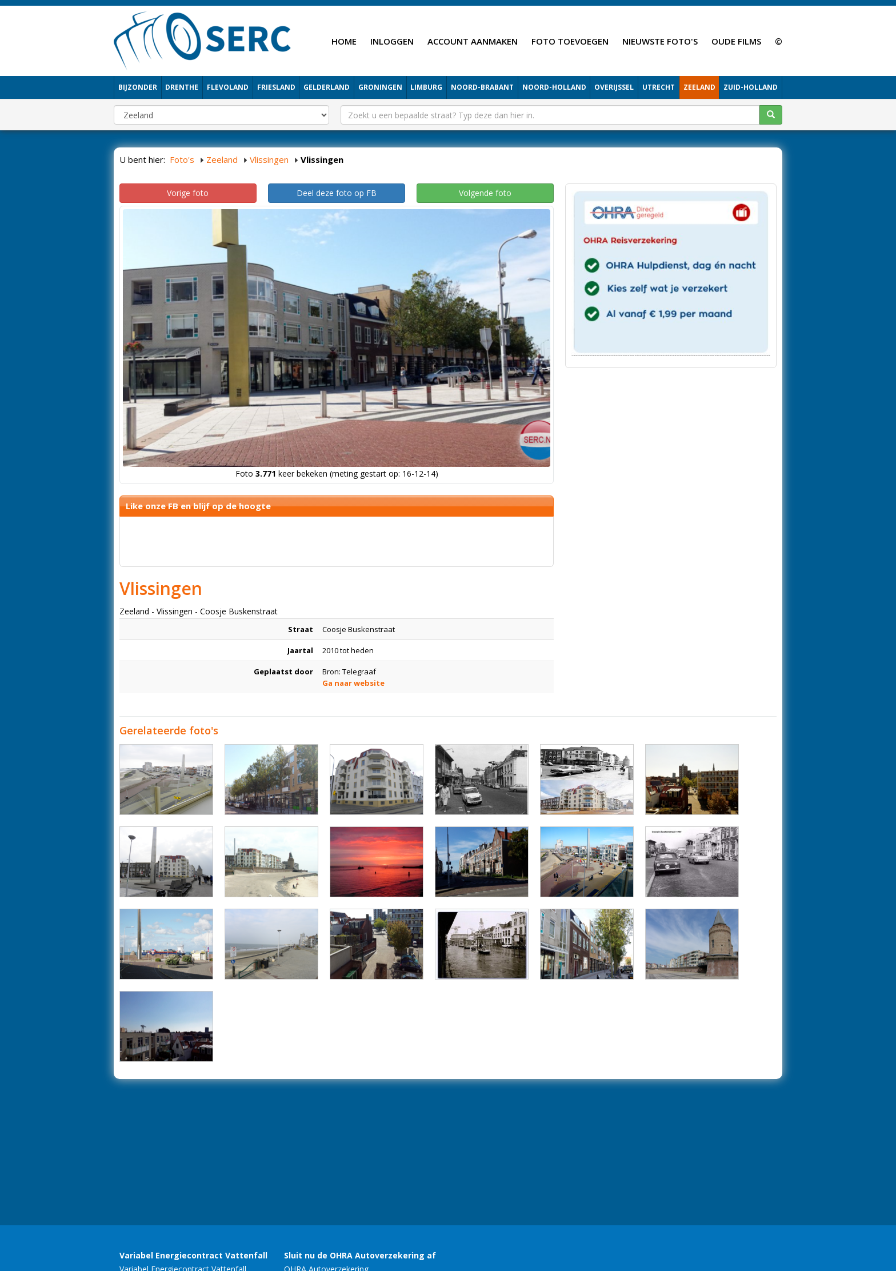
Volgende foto (485, 192)
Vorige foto (188, 192)
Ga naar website (353, 683)
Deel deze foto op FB (337, 192)
